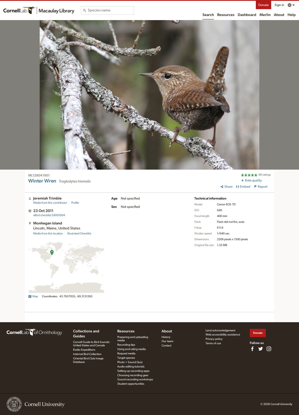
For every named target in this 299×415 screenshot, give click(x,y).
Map (33, 296)
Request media (126, 353)
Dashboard (247, 15)
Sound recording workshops (135, 379)
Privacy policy (214, 339)
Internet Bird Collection (87, 354)
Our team (167, 341)
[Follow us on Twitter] (260, 348)
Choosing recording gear (132, 375)
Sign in (279, 5)
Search (208, 15)
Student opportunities (130, 383)
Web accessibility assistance (223, 334)
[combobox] (111, 10)
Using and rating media (131, 349)
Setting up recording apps (133, 371)
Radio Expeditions (84, 349)
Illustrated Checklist (79, 233)
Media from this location (48, 233)
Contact (166, 345)
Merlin (265, 15)
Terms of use (213, 343)
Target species (126, 357)
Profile (75, 202)
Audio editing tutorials (131, 366)
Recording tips (126, 344)
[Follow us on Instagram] (268, 348)
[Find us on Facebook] (252, 348)
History (166, 337)
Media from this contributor (50, 202)
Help (292, 15)
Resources (225, 15)
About (279, 15)
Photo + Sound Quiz (129, 362)
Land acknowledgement (220, 330)
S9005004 (49, 215)
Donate (263, 5)
